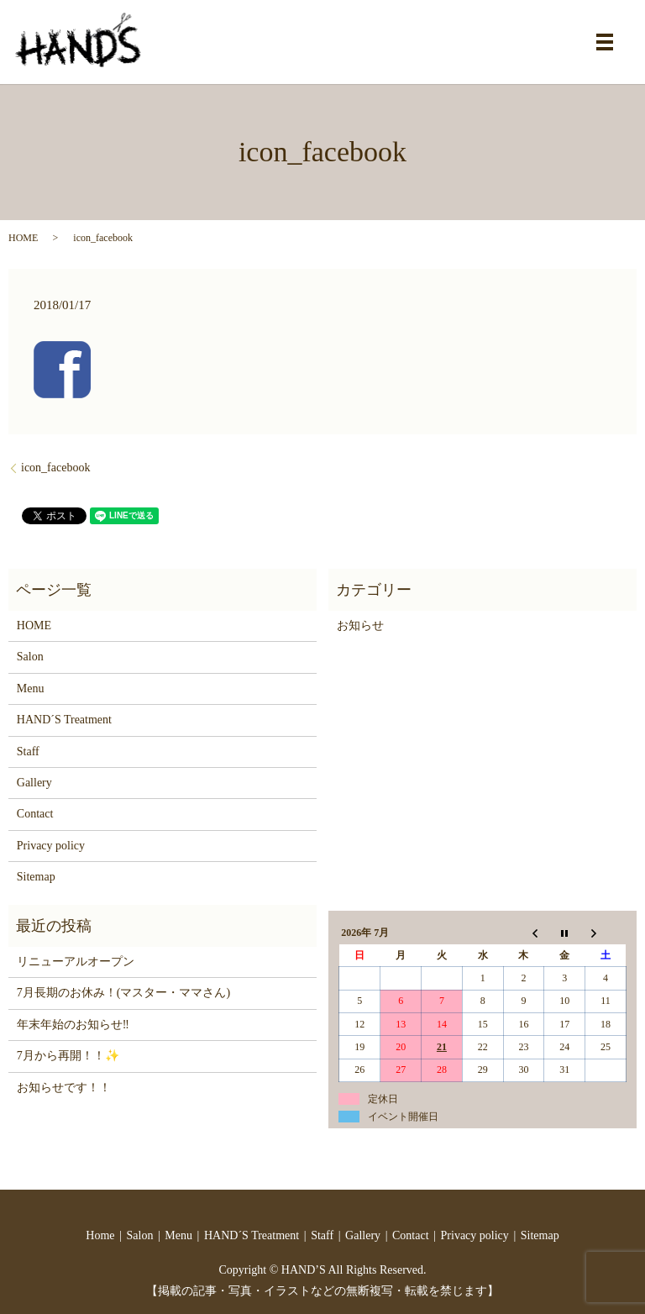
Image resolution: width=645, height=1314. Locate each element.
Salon (30, 656)
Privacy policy (51, 845)
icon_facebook (55, 467)
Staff (28, 751)
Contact (35, 813)
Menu (31, 688)
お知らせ (360, 625)
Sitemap (36, 876)
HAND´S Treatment (64, 719)
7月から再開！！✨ (68, 1055)
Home (100, 1235)
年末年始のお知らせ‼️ (73, 1024)
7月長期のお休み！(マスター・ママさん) (123, 992)
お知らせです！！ (64, 1087)
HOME (23, 238)
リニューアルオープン (75, 961)
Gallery (34, 782)
